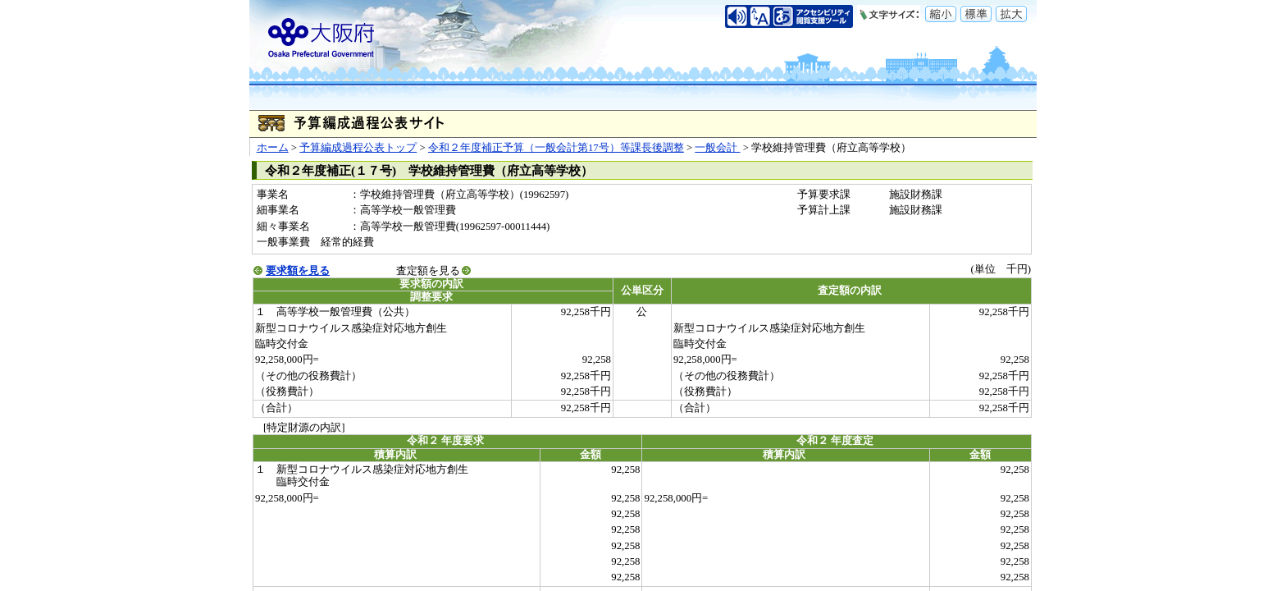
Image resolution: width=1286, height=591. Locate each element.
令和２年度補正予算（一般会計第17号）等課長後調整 (556, 147)
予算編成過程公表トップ (358, 147)
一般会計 (717, 147)
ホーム (273, 147)
